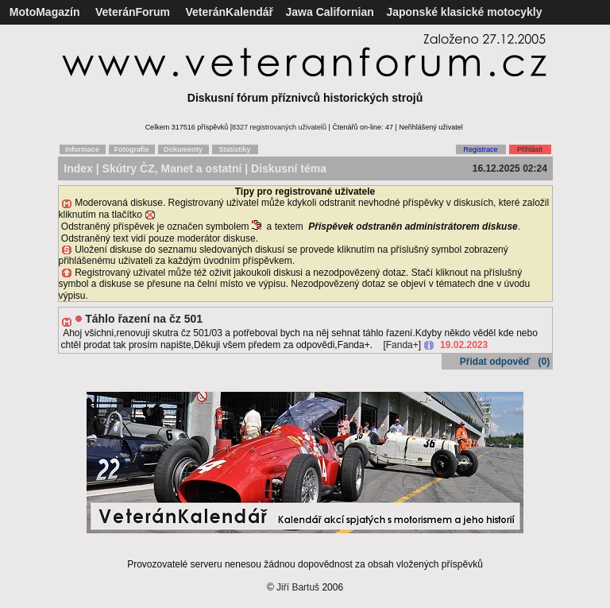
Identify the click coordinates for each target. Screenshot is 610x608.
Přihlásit (529, 149)
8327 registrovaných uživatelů (279, 127)
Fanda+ (402, 344)
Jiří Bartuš (297, 587)
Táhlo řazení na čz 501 (144, 318)
